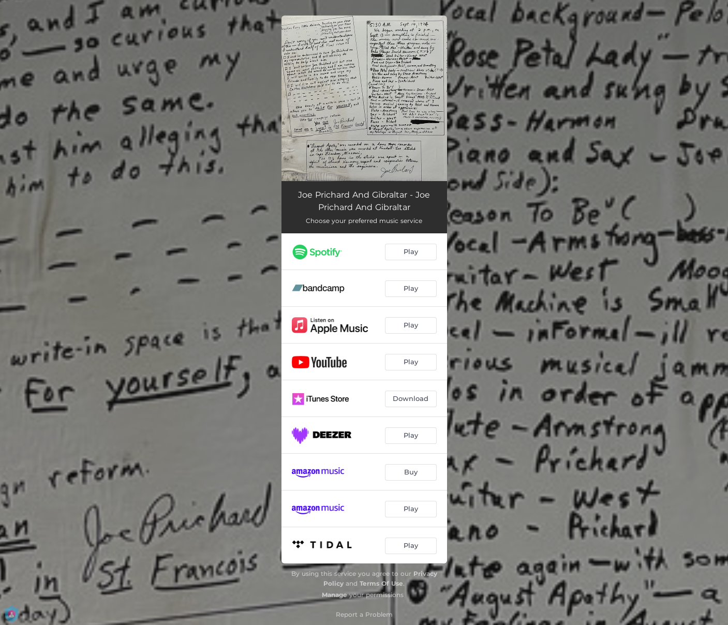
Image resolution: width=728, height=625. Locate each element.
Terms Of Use (381, 583)
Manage (334, 595)
